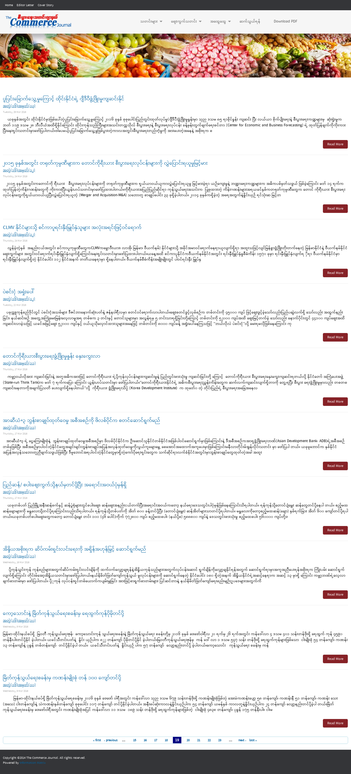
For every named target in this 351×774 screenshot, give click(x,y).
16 (145, 740)
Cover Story (46, 5)
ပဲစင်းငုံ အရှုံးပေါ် (18, 292)
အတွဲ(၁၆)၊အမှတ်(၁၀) (19, 621)
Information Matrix (33, 763)
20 (188, 740)
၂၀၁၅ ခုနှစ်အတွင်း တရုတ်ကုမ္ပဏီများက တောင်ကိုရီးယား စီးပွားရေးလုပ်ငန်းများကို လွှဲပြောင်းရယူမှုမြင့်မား (105, 163)
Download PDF (285, 21)
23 (219, 740)
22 (209, 740)
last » (253, 740)
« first (97, 740)
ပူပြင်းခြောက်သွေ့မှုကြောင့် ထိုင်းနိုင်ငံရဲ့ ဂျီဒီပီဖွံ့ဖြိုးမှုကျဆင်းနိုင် (63, 99)
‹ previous (111, 740)
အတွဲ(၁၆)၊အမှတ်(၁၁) (19, 363)
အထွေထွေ (217, 21)
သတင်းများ (148, 21)
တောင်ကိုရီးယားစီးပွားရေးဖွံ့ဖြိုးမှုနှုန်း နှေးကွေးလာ (51, 356)
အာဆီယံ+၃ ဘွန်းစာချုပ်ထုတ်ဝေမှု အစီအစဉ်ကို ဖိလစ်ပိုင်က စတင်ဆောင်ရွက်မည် (81, 420)
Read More (335, 144)
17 (155, 740)
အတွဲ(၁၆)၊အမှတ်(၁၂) (19, 170)
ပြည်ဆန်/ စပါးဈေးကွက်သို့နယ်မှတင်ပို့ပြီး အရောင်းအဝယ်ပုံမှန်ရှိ (65, 485)
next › (242, 740)
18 (166, 740)
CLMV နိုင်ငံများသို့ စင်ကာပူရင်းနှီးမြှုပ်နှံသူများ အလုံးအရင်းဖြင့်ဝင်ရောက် (72, 227)
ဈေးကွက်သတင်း (183, 21)
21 (198, 740)
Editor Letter (25, 5)
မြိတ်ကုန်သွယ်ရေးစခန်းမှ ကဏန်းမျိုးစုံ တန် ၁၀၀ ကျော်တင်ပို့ (62, 678)
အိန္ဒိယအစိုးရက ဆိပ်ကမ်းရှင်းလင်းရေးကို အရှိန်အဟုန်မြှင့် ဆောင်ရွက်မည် (74, 549)
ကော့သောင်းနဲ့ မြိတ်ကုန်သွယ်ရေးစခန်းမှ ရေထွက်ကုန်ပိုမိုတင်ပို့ (63, 613)
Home (9, 5)
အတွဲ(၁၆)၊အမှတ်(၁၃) (19, 106)
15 (134, 740)
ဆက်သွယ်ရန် (250, 21)
